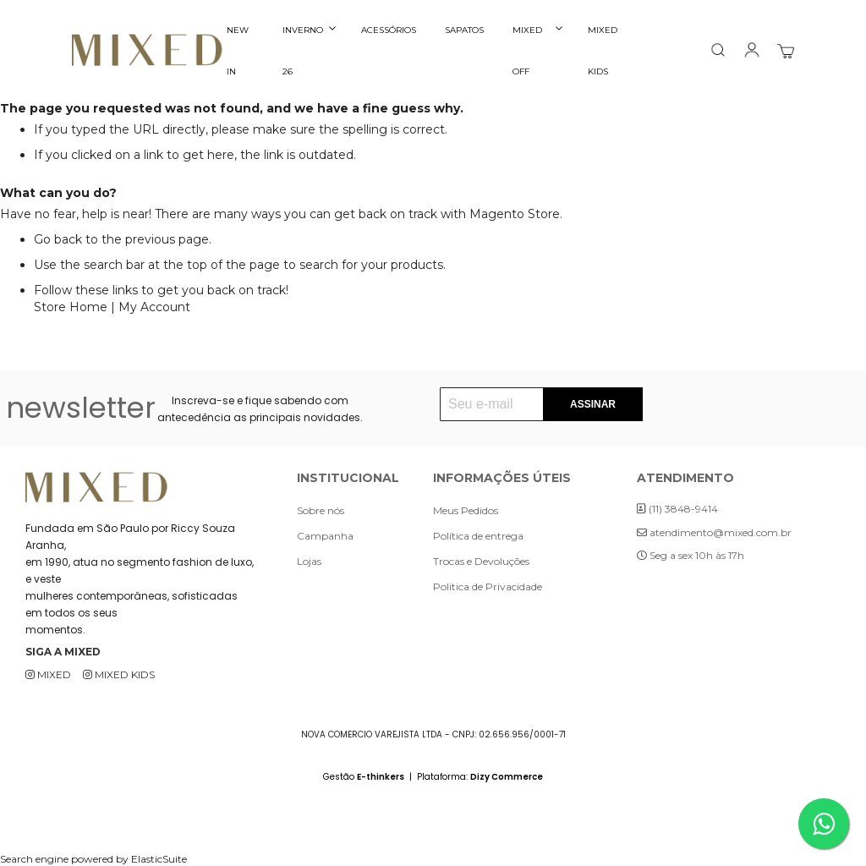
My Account (154, 307)
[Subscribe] (593, 404)
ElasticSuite (159, 858)
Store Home (70, 307)
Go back (58, 239)
